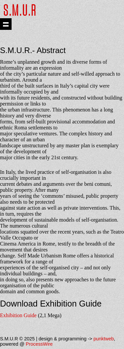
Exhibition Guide (18, 315)
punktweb (104, 338)
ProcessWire (39, 344)
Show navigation (6, 24)
